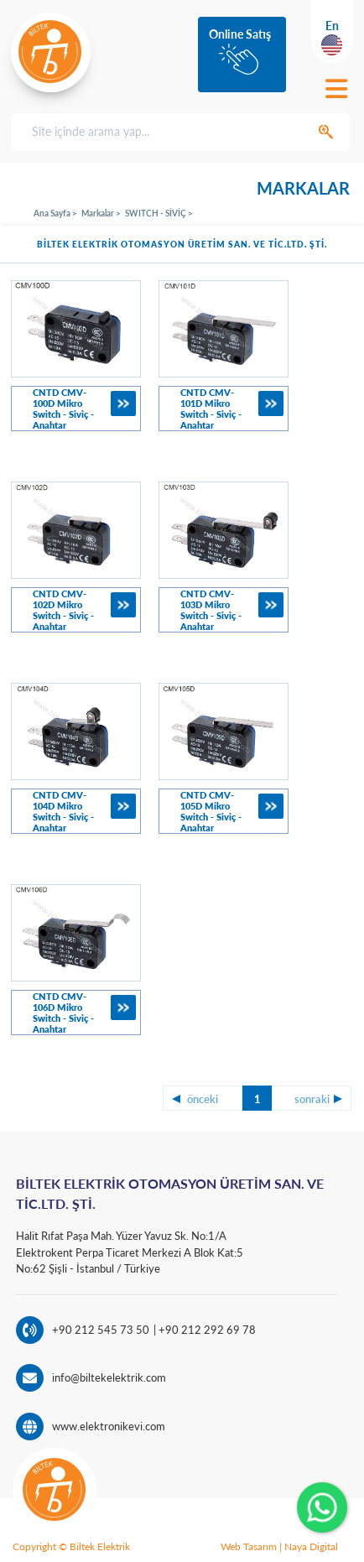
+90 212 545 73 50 (100, 1329)
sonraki (312, 1099)
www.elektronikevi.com (108, 1426)
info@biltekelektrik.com (109, 1377)
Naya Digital (311, 1546)
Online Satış (240, 34)
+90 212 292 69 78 (206, 1329)
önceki (202, 1099)
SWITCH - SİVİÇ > (159, 213)
